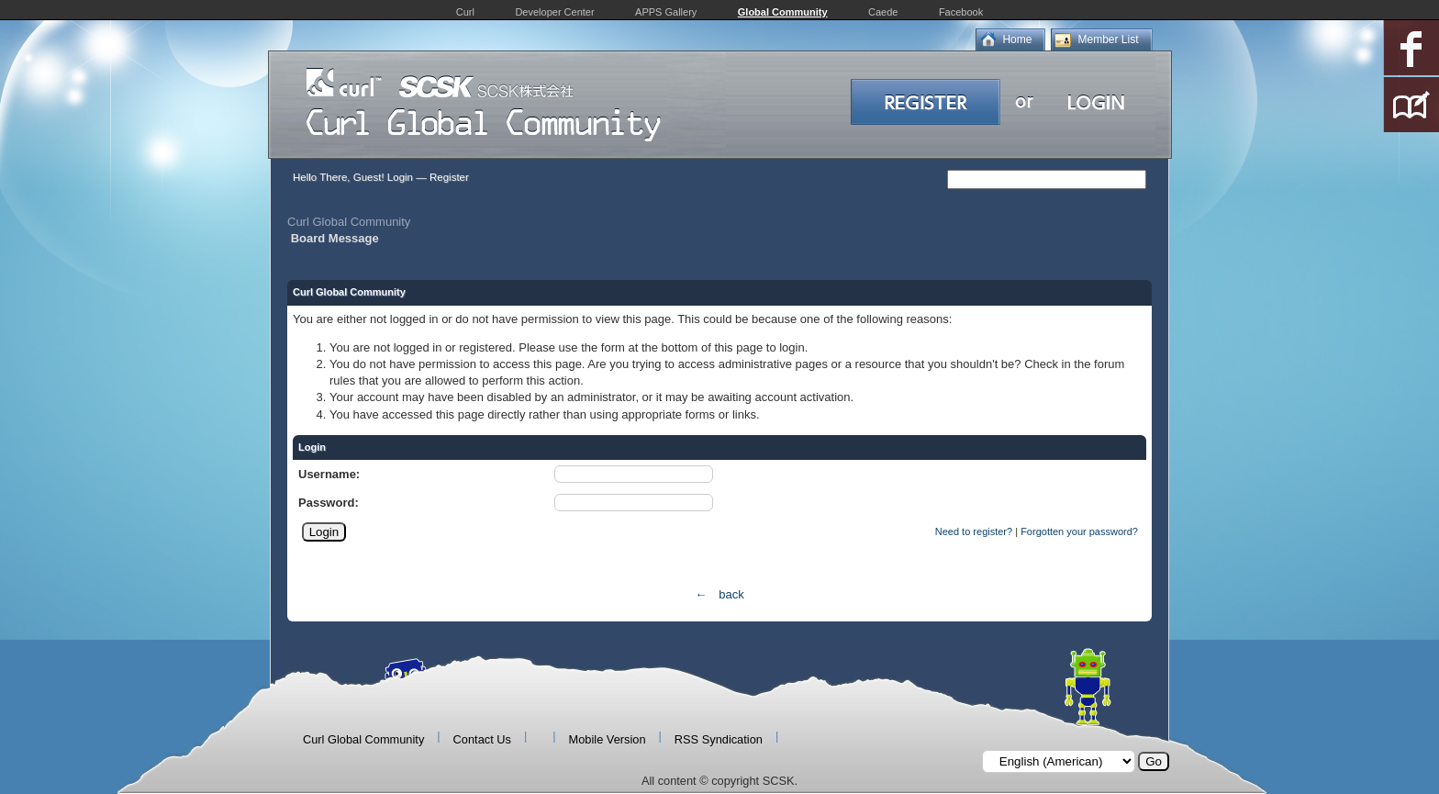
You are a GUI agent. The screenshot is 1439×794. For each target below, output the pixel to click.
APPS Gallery (666, 11)
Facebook (961, 11)
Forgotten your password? (1079, 531)
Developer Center (554, 11)
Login (400, 177)
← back (719, 594)
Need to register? (973, 531)
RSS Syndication (719, 739)
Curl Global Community (348, 222)
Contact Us (482, 739)
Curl (465, 11)
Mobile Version (607, 739)
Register (449, 177)
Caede (883, 11)
